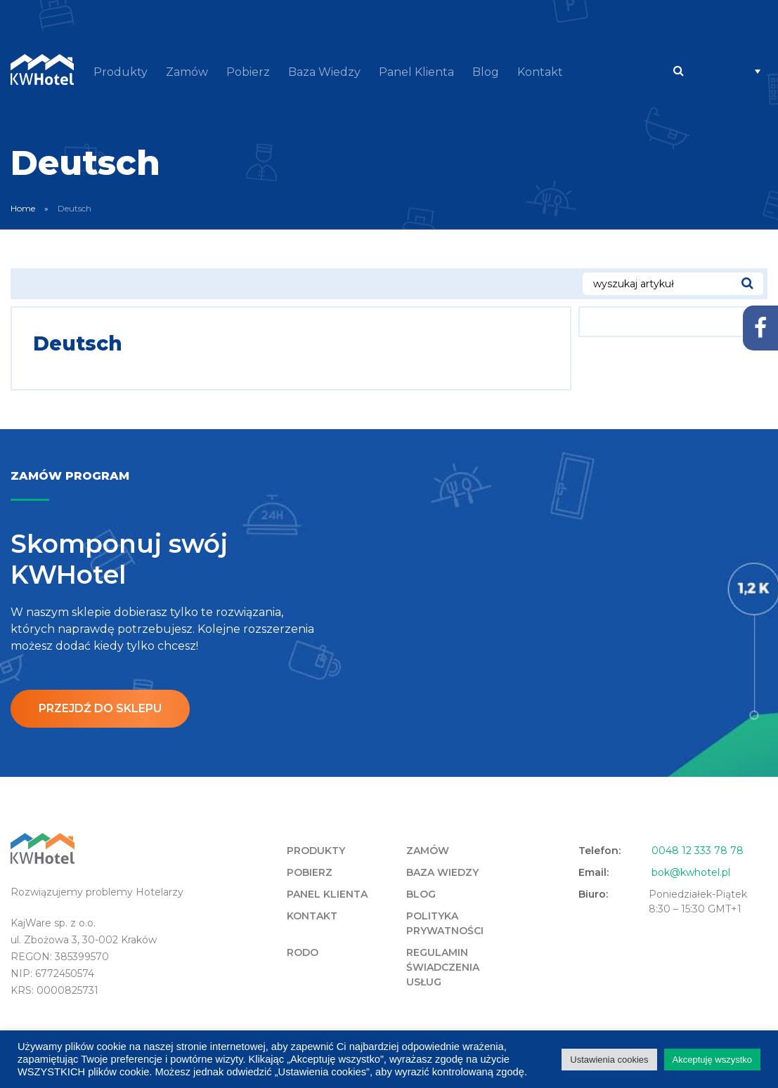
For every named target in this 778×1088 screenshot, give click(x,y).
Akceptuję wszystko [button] (712, 1059)
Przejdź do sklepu (100, 708)
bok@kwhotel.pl (690, 872)
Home (23, 208)
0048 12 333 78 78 (697, 850)
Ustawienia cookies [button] (609, 1059)
